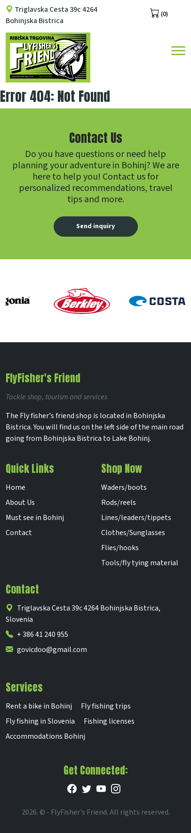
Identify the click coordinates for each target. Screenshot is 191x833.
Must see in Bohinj (35, 517)
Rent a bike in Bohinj (39, 706)
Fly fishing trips (106, 706)
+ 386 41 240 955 (37, 634)
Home (15, 487)
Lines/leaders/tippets (136, 517)
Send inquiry (95, 226)
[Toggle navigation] (178, 50)
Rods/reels (118, 502)
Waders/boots (124, 487)
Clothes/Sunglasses (133, 533)
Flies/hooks (120, 548)
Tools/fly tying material (139, 563)
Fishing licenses (109, 721)
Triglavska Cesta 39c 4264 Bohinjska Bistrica (51, 15)
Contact (19, 533)
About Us (20, 502)
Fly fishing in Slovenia (40, 721)
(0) (159, 13)
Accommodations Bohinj (45, 736)
